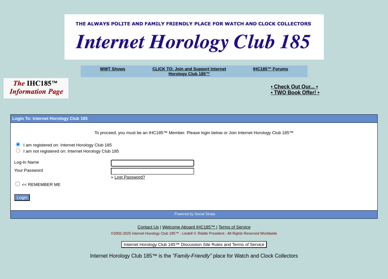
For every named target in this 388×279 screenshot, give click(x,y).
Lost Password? (129, 177)
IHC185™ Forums (270, 68)
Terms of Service (234, 227)
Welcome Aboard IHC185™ (189, 227)
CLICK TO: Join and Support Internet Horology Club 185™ (189, 71)
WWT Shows (112, 68)
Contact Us (148, 227)
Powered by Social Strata (194, 214)
